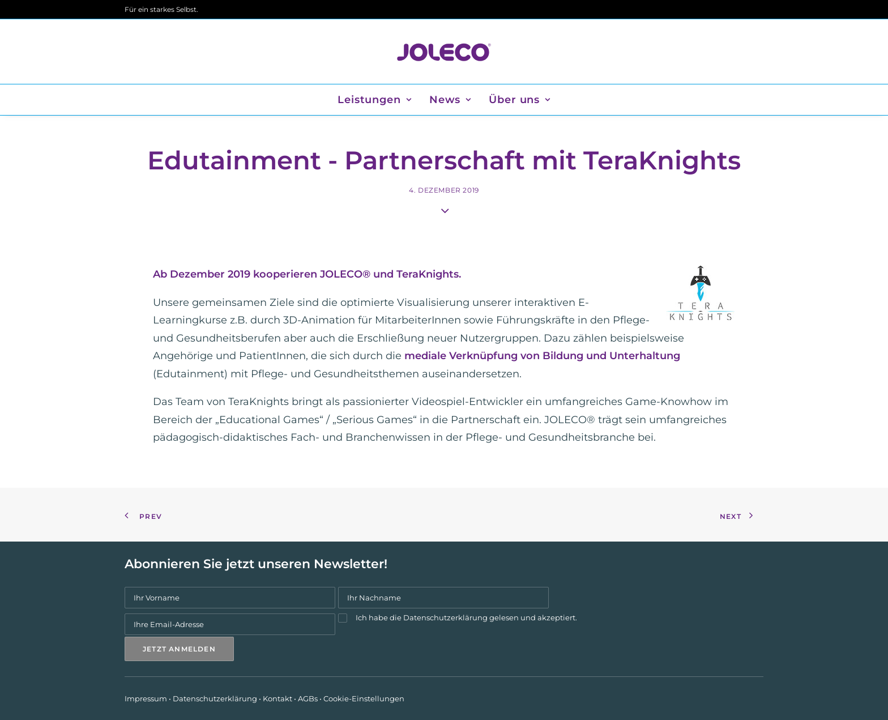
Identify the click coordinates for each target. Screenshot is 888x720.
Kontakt (277, 698)
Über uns (519, 99)
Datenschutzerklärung (445, 617)
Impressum (146, 698)
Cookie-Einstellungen (363, 698)
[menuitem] (378, 99)
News (450, 99)
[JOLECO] (444, 52)
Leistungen (375, 99)
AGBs (308, 698)
